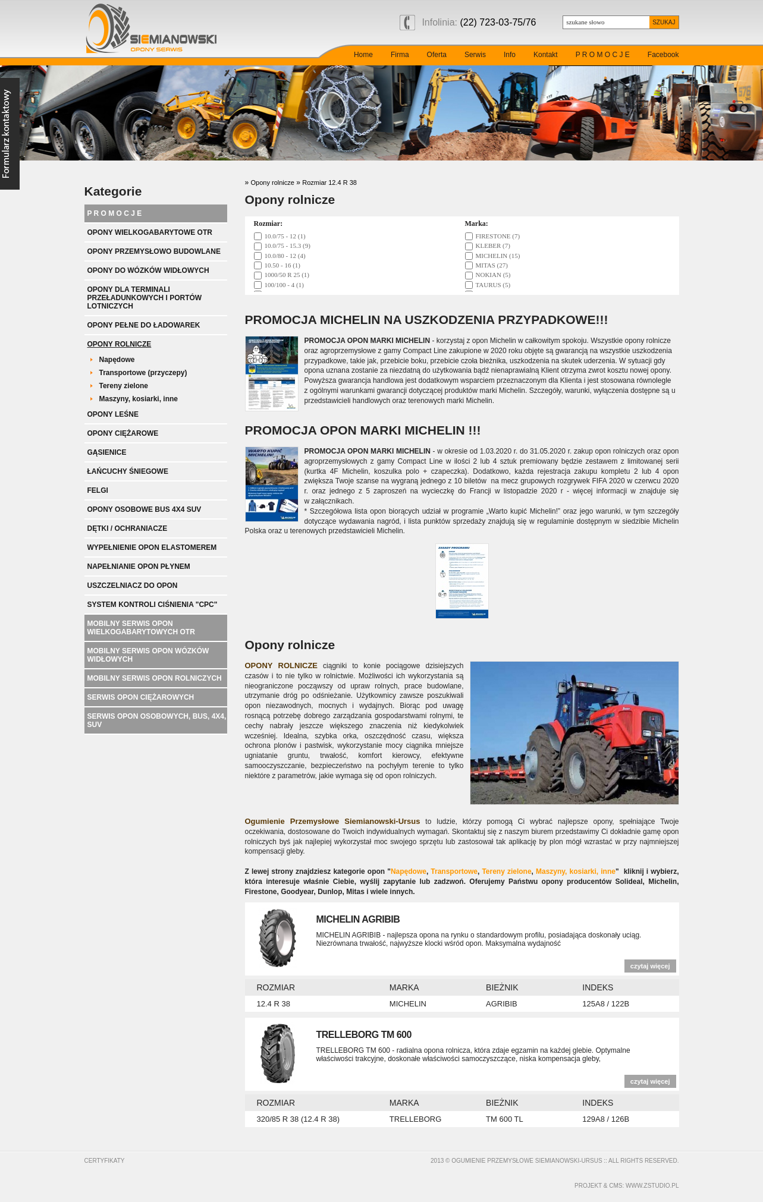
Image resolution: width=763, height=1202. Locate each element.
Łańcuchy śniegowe (127, 471)
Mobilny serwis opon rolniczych (154, 678)
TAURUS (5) (493, 284)
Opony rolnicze (119, 344)
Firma (400, 55)
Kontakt (545, 55)
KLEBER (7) (493, 245)
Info (510, 55)
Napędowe (117, 359)
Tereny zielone (123, 386)
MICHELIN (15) (498, 255)
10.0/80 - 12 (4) (285, 255)
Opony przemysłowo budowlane (154, 251)
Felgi (97, 490)
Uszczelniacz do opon (132, 585)
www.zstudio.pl (652, 1185)
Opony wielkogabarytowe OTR (149, 232)
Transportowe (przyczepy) (143, 373)
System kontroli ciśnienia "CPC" (152, 604)
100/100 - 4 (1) (284, 284)
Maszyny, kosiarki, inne (138, 399)
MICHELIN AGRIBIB (358, 919)
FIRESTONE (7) (498, 236)
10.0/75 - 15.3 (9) (287, 245)
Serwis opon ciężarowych (140, 697)
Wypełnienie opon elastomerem (152, 547)
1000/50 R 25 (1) (287, 274)
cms (615, 1185)
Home (363, 55)
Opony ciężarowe (123, 433)
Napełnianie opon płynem (138, 566)
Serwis (475, 55)
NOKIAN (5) (493, 274)
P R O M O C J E (603, 55)
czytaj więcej (650, 966)
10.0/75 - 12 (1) (285, 236)
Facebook (663, 55)
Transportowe (454, 871)
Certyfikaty (104, 1160)
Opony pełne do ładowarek (143, 325)
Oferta (437, 55)
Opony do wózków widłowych (148, 270)
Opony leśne (113, 414)
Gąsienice (107, 452)
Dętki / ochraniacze (127, 528)
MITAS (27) (492, 265)
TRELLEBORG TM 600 (364, 1035)
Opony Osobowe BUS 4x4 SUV (144, 509)
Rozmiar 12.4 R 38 (329, 182)
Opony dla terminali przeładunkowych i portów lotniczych (144, 297)
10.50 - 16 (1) (283, 265)
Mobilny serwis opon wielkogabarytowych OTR (141, 627)
